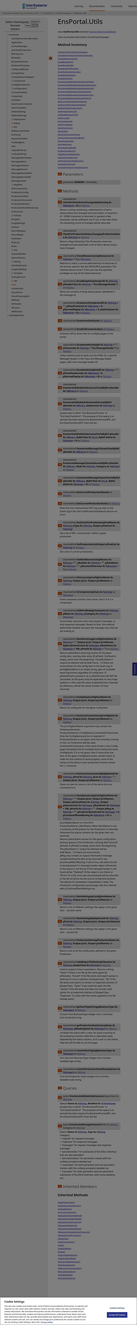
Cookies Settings (117, 1310)
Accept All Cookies (117, 1317)
